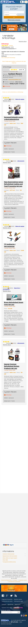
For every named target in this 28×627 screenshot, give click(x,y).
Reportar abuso (23, 41)
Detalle (11, 45)
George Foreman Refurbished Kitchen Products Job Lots (11, 366)
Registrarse (17, 604)
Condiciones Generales (14, 581)
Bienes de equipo (19, 99)
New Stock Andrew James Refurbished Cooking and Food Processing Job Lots (13, 184)
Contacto (4, 604)
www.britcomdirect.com (14, 79)
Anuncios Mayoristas (6, 580)
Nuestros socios (23, 580)
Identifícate (10, 604)
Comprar (15, 580)
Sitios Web (5, 560)
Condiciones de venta (7, 601)
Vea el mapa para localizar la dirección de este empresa (14, 62)
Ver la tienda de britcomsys (8, 57)
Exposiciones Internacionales (10, 556)
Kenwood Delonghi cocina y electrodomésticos (13, 118)
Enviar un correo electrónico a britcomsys (12, 92)
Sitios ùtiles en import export (10, 558)
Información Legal (18, 601)
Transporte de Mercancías (9, 562)
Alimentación (20, 161)
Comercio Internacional (8, 554)
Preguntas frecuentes (7, 599)
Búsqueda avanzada (14, 20)
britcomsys (7, 86)
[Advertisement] (14, 449)
